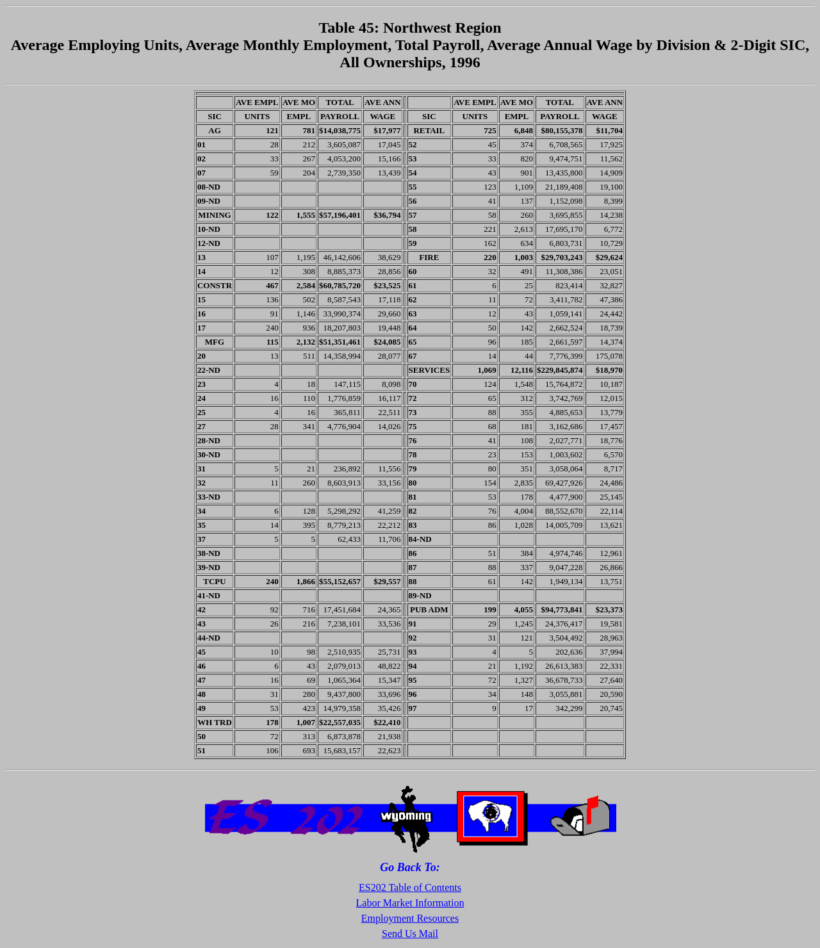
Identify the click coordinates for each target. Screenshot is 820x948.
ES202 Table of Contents (410, 887)
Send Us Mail (410, 933)
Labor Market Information (410, 902)
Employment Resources (410, 918)
